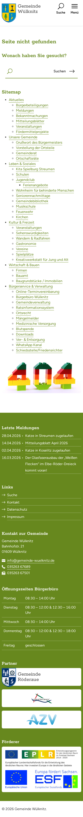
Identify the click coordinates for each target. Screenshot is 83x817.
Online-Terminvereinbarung (37, 292)
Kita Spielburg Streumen (35, 169)
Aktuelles (16, 100)
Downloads (24, 334)
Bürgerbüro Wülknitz (32, 297)
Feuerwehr (24, 212)
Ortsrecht (23, 313)
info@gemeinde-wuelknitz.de (30, 560)
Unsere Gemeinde (23, 137)
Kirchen (22, 217)
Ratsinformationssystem (35, 307)
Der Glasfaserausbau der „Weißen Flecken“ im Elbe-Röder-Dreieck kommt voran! (51, 464)
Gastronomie (26, 244)
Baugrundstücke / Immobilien (39, 281)
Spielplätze (25, 254)
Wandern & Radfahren (33, 238)
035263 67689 (18, 567)
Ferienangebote (35, 185)
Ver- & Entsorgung (30, 339)
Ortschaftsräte (27, 158)
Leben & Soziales (22, 164)
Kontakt (13, 502)
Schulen (22, 174)
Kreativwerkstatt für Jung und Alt (42, 260)
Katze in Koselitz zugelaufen (47, 450)
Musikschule (26, 206)
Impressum (15, 517)
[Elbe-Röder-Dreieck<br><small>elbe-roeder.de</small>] (41, 698)
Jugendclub (25, 180)
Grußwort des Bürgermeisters (39, 142)
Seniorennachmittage (33, 196)
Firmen (21, 270)
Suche (12, 495)
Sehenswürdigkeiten (32, 233)
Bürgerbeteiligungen (32, 105)
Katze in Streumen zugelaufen (49, 436)
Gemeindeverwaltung (33, 302)
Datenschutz (17, 509)
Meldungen (25, 110)
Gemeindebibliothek (32, 201)
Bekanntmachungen (32, 116)
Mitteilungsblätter (30, 121)
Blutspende (25, 329)
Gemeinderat (26, 153)
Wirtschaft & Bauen (24, 265)
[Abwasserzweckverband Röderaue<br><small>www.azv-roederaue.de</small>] (41, 719)
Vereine (22, 249)
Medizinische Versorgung (36, 323)
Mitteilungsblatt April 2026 (46, 443)
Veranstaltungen (29, 126)
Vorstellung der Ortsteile (35, 148)
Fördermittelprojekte (32, 132)
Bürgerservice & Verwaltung (31, 286)
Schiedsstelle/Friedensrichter (39, 350)
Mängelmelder (27, 318)
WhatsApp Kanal (29, 345)
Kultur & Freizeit (21, 222)
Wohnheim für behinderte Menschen (45, 190)
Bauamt (22, 276)
